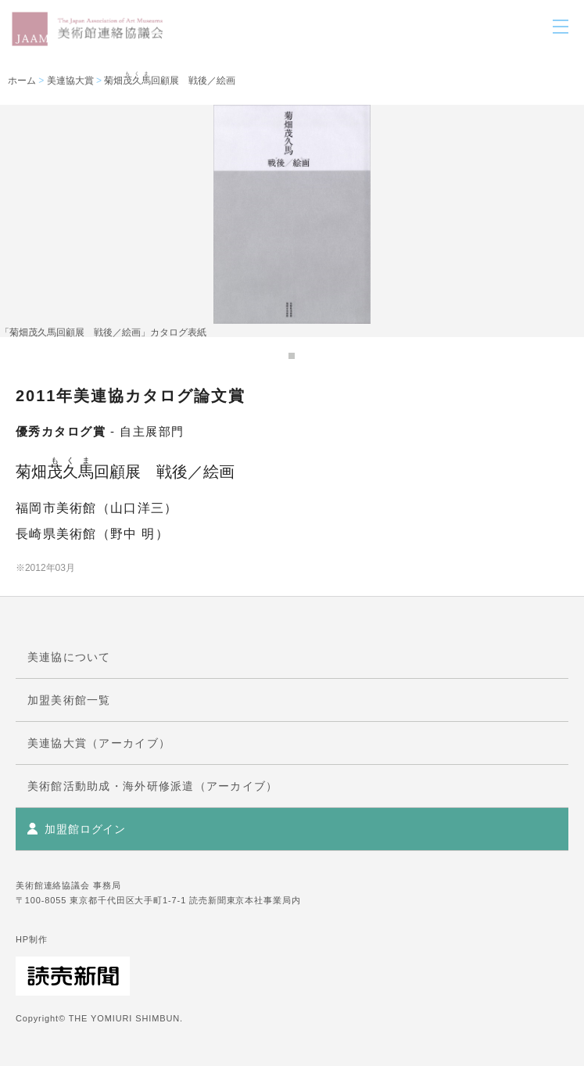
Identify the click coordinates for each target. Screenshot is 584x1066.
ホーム (22, 80)
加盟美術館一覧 (69, 700)
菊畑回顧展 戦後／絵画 (169, 80)
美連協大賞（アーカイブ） (98, 743)
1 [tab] (291, 356)
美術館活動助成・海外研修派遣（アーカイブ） (152, 786)
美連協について (69, 656)
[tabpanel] (292, 221)
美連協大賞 (70, 80)
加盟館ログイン (85, 829)
